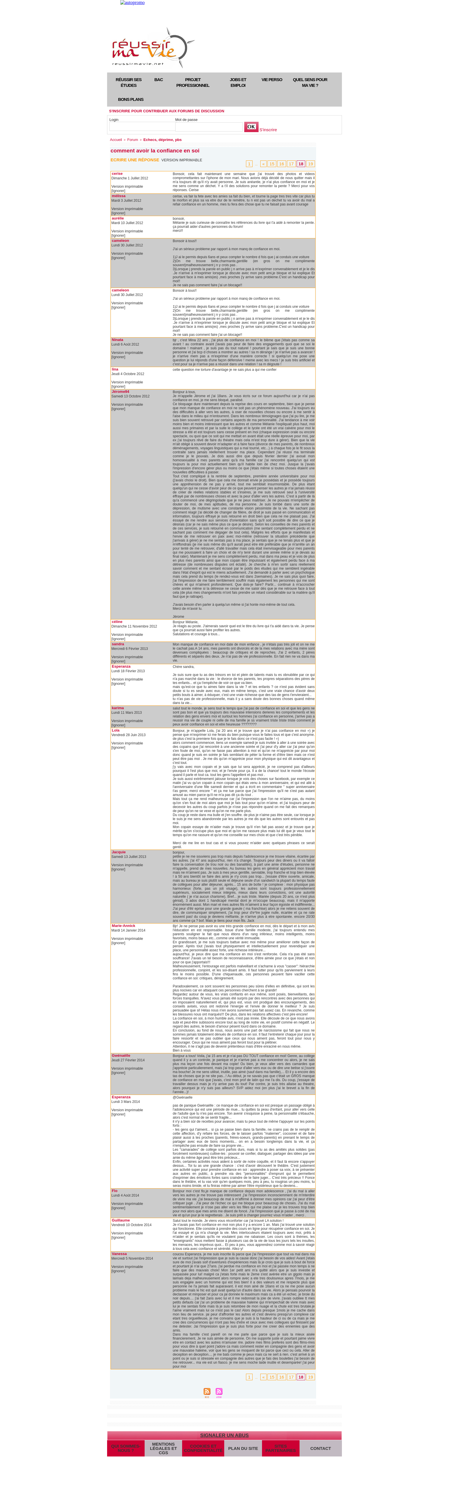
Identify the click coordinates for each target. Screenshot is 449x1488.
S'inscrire (267, 130)
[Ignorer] (117, 190)
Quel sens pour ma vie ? (310, 82)
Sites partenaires (276, 1447)
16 (286, 163)
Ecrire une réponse (136, 158)
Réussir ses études (128, 82)
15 (277, 163)
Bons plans (130, 99)
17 (294, 163)
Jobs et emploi (238, 82)
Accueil (115, 139)
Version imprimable (183, 159)
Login (114, 119)
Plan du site (238, 1447)
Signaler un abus (224, 1430)
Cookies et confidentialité (201, 1447)
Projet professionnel (192, 82)
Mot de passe (186, 119)
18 (302, 163)
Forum (130, 139)
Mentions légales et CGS (163, 1447)
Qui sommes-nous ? (126, 1447)
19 (311, 163)
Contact (319, 1447)
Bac (158, 79)
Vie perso (272, 79)
